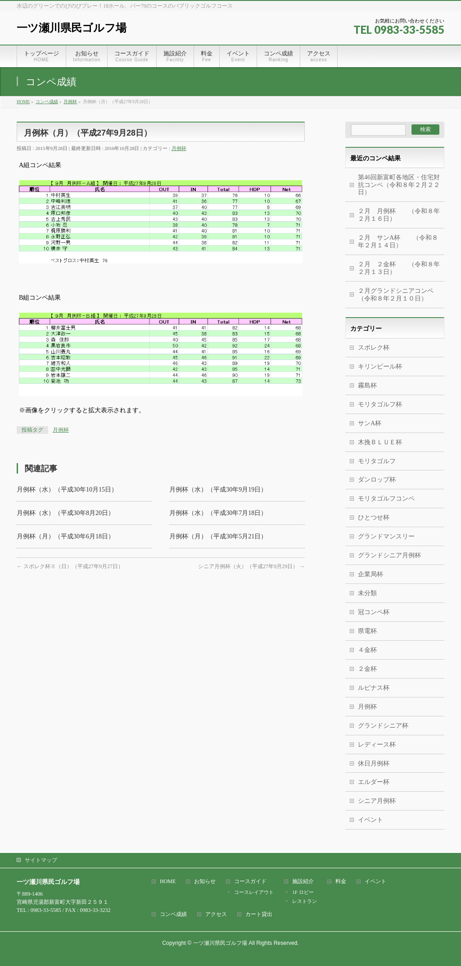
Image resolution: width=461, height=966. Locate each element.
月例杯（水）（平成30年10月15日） (67, 489)
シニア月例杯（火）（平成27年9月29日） (251, 566)
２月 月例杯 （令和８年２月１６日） (399, 215)
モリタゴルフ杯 (380, 404)
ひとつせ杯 (373, 517)
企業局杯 (370, 574)
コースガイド (250, 881)
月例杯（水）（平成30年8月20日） (65, 513)
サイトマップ (41, 860)
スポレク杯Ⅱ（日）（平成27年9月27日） (70, 566)
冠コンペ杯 (373, 612)
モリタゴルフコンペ (386, 498)
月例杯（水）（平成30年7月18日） (218, 513)
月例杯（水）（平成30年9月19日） (218, 489)
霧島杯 (367, 385)
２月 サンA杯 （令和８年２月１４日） (398, 241)
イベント (370, 819)
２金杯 (367, 668)
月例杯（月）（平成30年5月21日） (218, 536)
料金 (340, 881)
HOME (168, 881)
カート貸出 (258, 914)
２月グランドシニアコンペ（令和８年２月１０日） (396, 294)
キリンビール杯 (380, 366)
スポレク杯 (373, 347)
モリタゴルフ (377, 461)
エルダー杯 (373, 782)
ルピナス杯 (373, 687)
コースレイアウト (254, 892)
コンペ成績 (173, 914)
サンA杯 (369, 423)
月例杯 (179, 148)
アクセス (216, 914)
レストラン (304, 901)
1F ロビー (302, 892)
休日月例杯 (373, 763)
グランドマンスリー (386, 536)
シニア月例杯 (377, 800)
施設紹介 (303, 881)
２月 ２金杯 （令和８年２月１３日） (399, 268)
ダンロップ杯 (377, 479)
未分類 (367, 593)
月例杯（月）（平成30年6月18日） (65, 536)
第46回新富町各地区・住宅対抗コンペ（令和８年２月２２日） (399, 185)
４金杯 (367, 650)
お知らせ (205, 881)
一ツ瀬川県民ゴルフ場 (72, 28)
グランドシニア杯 (383, 725)
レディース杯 (377, 744)
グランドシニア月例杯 (389, 555)
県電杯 (367, 631)
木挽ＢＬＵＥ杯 (380, 442)
